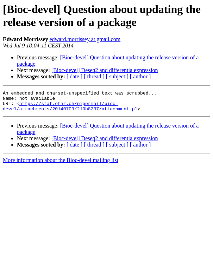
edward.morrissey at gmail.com (84, 39)
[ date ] (74, 76)
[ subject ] (117, 76)
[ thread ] (94, 76)
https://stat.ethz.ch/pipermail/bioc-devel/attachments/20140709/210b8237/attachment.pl (70, 109)
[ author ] (140, 76)
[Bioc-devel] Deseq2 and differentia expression (104, 70)
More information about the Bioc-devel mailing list (60, 164)
